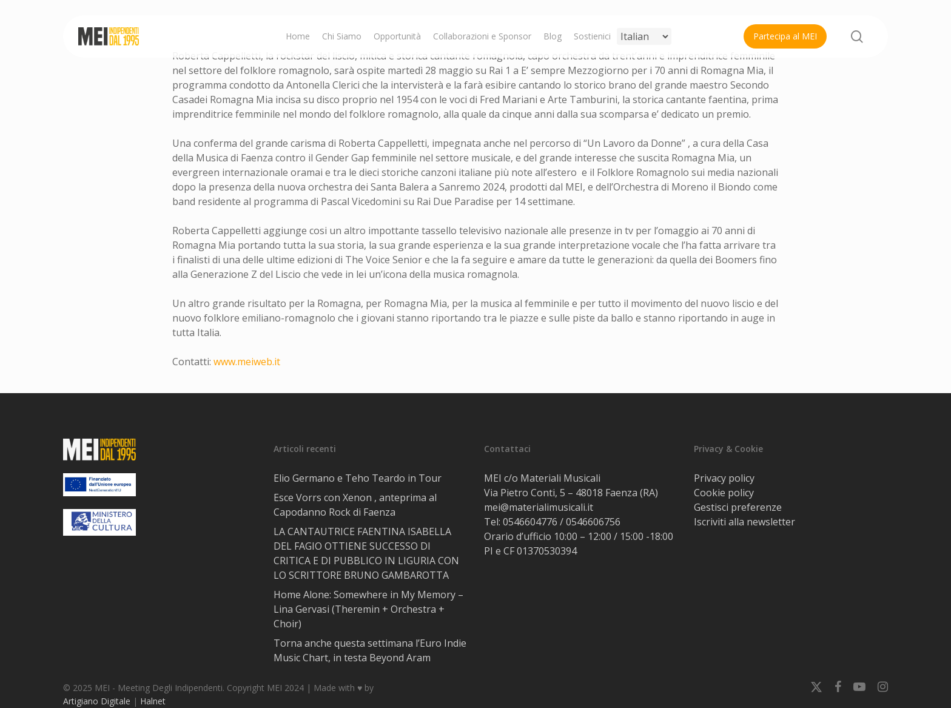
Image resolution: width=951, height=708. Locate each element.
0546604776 (530, 521)
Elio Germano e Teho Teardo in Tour (358, 478)
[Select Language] (644, 36)
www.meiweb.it (246, 361)
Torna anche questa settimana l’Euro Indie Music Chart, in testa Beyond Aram (370, 650)
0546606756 (593, 521)
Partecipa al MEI (785, 36)
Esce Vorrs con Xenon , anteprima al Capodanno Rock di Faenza (355, 505)
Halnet (153, 701)
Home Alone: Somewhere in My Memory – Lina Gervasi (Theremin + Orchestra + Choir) (368, 609)
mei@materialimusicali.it (538, 507)
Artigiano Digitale (96, 701)
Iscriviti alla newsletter (744, 521)
